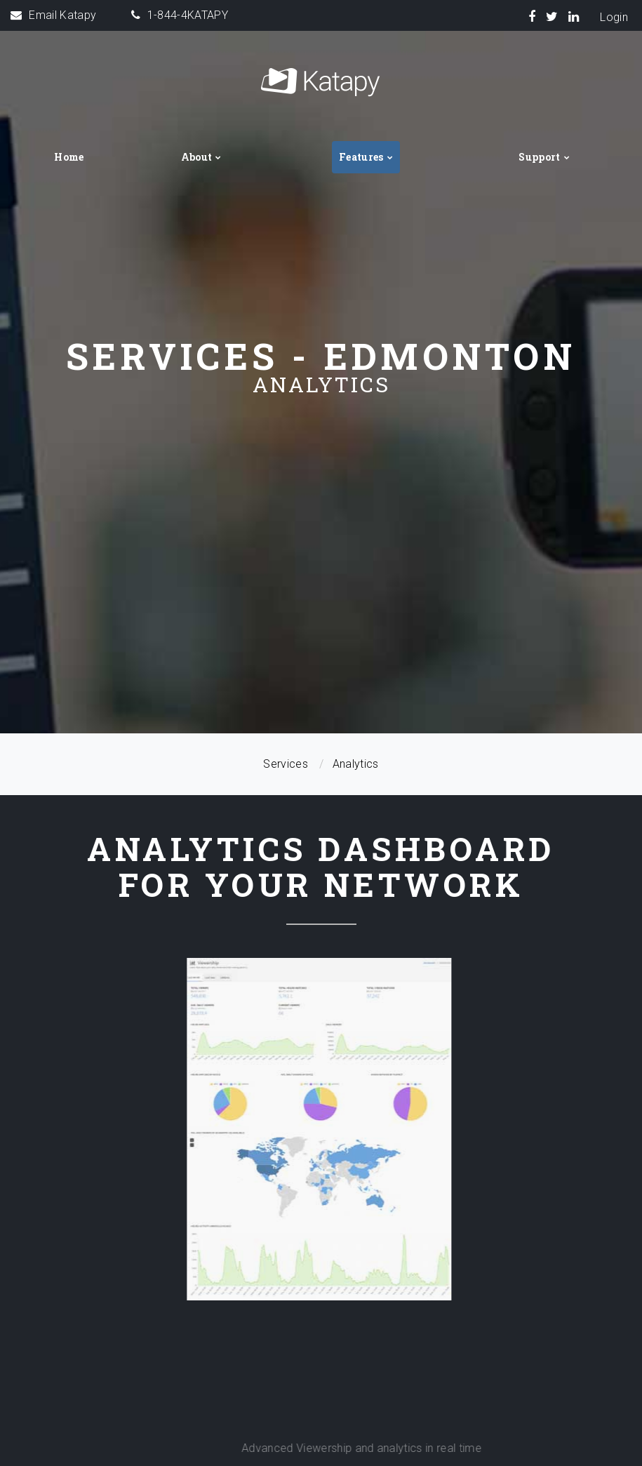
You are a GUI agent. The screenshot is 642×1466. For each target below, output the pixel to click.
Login (614, 17)
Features (361, 157)
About (197, 157)
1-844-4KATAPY (187, 15)
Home (68, 157)
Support (539, 157)
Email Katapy (62, 15)
